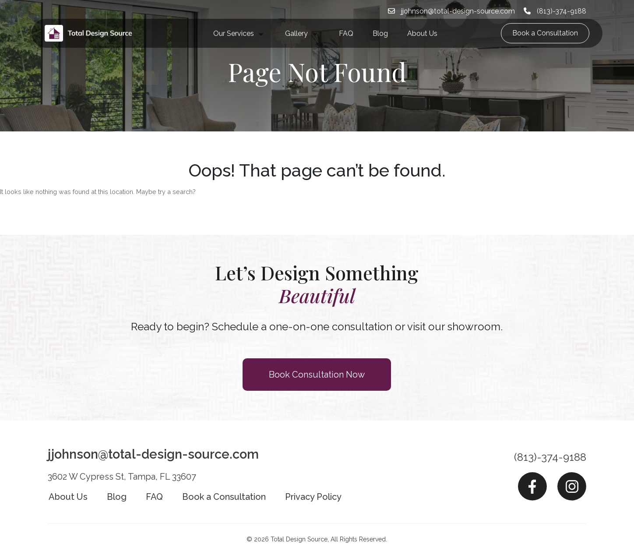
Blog (380, 26)
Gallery (296, 26)
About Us (422, 26)
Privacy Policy (313, 496)
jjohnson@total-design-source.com (153, 454)
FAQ (346, 26)
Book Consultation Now (317, 374)
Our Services (233, 26)
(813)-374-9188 (550, 457)
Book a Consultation (545, 26)
